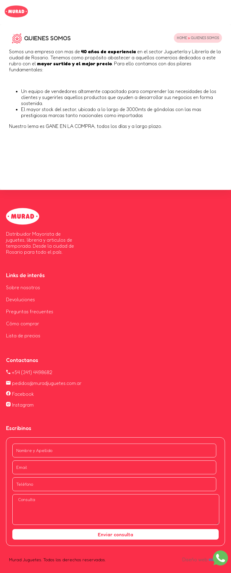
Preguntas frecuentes (29, 311)
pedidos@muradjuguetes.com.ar (44, 383)
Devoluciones (20, 299)
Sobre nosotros (23, 287)
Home (182, 38)
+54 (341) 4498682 (29, 372)
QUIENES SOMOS (205, 38)
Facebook (20, 394)
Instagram (20, 405)
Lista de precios (23, 336)
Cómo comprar (22, 324)
